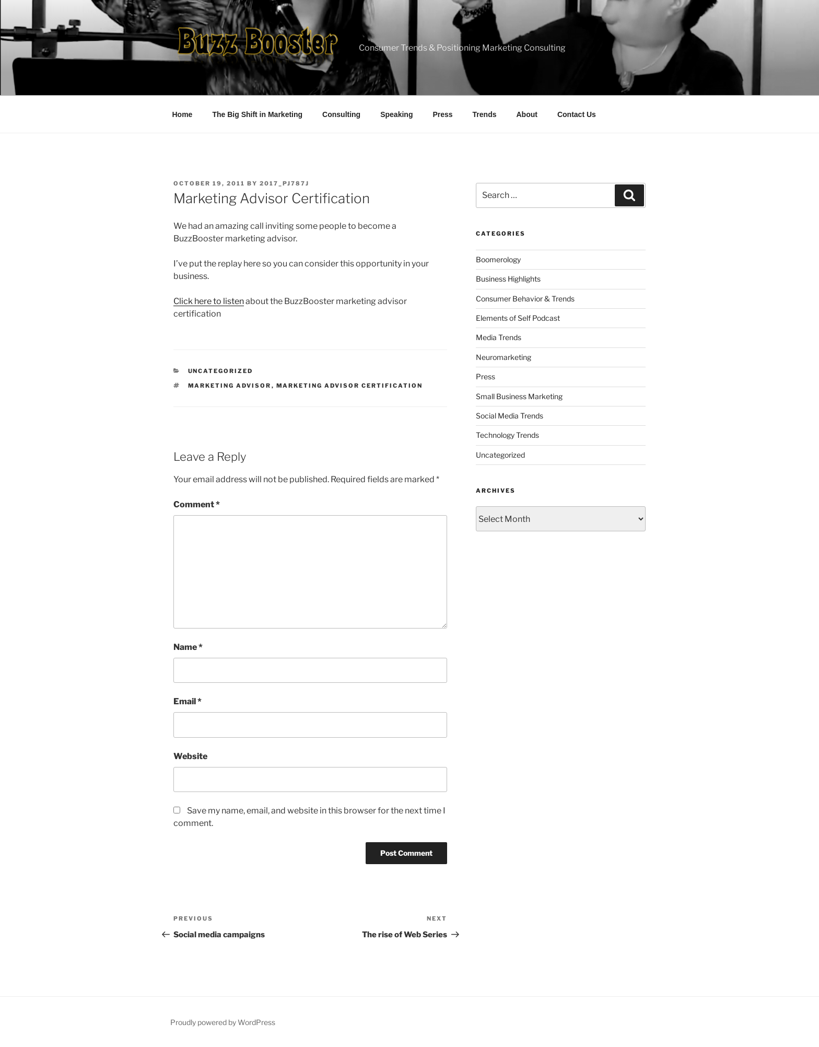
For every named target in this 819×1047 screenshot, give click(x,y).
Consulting (341, 114)
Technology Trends (507, 435)
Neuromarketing (503, 357)
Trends (485, 114)
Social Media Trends (509, 415)
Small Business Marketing (519, 396)
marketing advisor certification (349, 385)
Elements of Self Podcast (518, 317)
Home (182, 114)
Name (188, 647)
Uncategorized (220, 371)
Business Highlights (508, 278)
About (527, 114)
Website (190, 756)
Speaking (396, 114)
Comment (196, 504)
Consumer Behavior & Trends (525, 298)
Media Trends (498, 337)
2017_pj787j (284, 183)
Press (442, 114)
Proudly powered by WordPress (222, 1022)
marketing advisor (230, 385)
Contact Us (576, 114)
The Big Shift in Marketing (257, 114)
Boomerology (498, 259)
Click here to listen (208, 301)
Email (187, 701)
